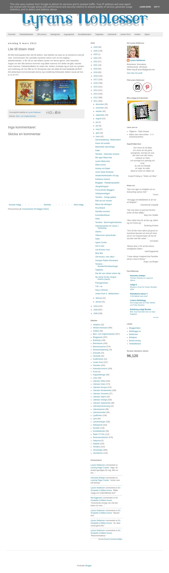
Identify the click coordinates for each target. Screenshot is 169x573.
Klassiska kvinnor (100, 369)
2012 (96, 97)
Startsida (47, 205)
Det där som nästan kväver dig (107, 273)
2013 (96, 94)
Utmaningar (97, 450)
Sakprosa (97, 441)
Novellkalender (99, 431)
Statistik (96, 444)
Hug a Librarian (101, 290)
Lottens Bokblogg (138, 300)
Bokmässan (98, 343)
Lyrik (95, 419)
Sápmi (147, 34)
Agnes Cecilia (100, 242)
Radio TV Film (99, 434)
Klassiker (96, 365)
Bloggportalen (135, 328)
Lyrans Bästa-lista (102, 161)
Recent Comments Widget (113, 539)
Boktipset (133, 337)
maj (97, 129)
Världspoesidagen (102, 193)
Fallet (97, 150)
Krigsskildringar (99, 375)
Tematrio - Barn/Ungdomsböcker (108, 222)
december (100, 104)
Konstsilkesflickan (102, 215)
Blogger (88, 566)
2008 (96, 313)
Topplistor (99, 270)
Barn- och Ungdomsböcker (26, 116)
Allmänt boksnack (100, 328)
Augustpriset (69, 34)
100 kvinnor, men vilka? (104, 257)
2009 (96, 310)
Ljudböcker (97, 415)
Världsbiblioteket (26, 34)
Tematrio (96, 447)
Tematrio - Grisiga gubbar (105, 197)
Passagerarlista (101, 283)
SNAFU (98, 232)
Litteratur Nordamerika (102, 390)
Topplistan (99, 34)
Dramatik (96, 353)
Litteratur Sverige (100, 400)
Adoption (96, 325)
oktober (99, 111)
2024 (96, 54)
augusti (99, 118)
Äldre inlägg (78, 205)
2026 (96, 47)
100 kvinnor (41, 34)
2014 (96, 90)
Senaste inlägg (15, 205)
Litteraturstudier (99, 412)
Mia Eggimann (96, 498)
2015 (96, 87)
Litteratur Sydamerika (101, 403)
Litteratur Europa (100, 387)
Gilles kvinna (100, 165)
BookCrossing (135, 341)
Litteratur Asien (99, 384)
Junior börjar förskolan (104, 172)
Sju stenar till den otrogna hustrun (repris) (105, 278)
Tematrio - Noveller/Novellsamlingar (106, 265)
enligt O (133, 285)
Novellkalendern (84, 34)
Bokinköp (96, 340)
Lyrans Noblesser (98, 465)
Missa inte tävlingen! (103, 204)
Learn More (145, 7)
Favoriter (11, 34)
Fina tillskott (100, 208)
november (100, 108)
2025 (96, 51)
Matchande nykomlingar (105, 147)
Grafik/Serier (98, 359)
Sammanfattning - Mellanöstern (108, 140)
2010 (96, 306)
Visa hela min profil (134, 73)
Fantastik (96, 356)
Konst (95, 372)
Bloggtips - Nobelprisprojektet (107, 183)
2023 (96, 58)
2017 (96, 79)
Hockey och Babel (102, 168)
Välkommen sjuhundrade (105, 235)
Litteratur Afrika (99, 381)
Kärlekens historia (102, 179)
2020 (96, 69)
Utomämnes (98, 453)
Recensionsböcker (100, 437)
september (100, 115)
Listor (95, 378)
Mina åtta (99, 253)
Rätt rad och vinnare (103, 201)
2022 (96, 62)
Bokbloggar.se (135, 331)
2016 (96, 83)
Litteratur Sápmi (99, 397)
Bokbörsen (133, 334)
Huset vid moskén (102, 143)
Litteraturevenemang (101, 406)
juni (97, 126)
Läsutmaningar (99, 422)
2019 (96, 72)
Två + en (98, 286)
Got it (157, 7)
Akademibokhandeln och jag (106, 175)
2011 (96, 101)
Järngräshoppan (102, 186)
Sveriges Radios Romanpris (106, 260)
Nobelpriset (55, 34)
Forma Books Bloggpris (104, 190)
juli (97, 122)
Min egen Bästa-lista (103, 157)
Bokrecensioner (99, 347)
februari (99, 298)
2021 (96, 65)
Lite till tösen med (102, 250)
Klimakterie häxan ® (139, 294)
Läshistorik (112, 34)
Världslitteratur (135, 344)
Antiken (137, 34)
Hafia (97, 239)
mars (98, 136)
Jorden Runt (125, 34)
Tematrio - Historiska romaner (107, 154)
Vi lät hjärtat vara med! (139, 296)
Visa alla (155, 317)
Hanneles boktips (98, 478)
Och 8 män (99, 246)
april (98, 133)
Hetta (97, 219)
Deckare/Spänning (100, 350)
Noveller (96, 428)
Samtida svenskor (102, 211)
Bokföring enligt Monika (140, 309)
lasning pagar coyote (100, 468)
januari (99, 302)
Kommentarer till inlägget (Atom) (35, 209)
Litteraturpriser (99, 409)
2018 (96, 76)
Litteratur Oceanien (101, 394)
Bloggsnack (97, 337)
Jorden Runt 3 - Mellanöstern (107, 294)
